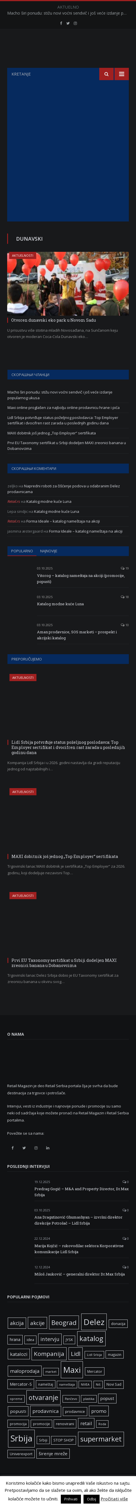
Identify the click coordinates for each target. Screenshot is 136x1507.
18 (125, 611)
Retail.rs (13, 515)
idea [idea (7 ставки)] (30, 1354)
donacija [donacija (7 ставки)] (118, 1338)
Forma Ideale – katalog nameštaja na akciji (63, 535)
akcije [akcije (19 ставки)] (37, 1337)
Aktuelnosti (22, 270)
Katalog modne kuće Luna (48, 515)
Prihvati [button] (70, 1499)
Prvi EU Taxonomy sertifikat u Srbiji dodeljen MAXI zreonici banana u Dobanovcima (64, 977)
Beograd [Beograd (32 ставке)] (64, 1336)
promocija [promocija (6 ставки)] (18, 1438)
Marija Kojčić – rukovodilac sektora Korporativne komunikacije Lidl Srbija (79, 1263)
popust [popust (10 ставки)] (107, 1412)
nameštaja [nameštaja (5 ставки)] (67, 1399)
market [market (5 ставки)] (51, 1386)
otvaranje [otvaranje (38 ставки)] (43, 1411)
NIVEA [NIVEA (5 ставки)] (85, 1399)
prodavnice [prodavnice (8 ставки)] (75, 1425)
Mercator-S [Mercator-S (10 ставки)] (21, 1398)
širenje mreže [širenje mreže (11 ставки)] (53, 1468)
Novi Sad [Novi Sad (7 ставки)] (113, 1398)
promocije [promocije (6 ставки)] (41, 1438)
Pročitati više (114, 1499)
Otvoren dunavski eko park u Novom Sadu (53, 334)
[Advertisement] (68, 165)
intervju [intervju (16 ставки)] (49, 1353)
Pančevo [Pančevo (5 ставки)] (71, 1413)
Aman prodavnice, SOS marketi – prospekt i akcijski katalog (77, 649)
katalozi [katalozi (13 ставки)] (19, 1368)
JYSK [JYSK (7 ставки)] (69, 1354)
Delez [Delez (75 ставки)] (93, 1336)
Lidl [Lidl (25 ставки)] (75, 1368)
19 (125, 582)
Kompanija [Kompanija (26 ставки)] (49, 1368)
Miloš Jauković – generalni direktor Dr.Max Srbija (79, 1288)
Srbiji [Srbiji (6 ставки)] (43, 1454)
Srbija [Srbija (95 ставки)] (21, 1452)
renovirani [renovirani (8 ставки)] (65, 1438)
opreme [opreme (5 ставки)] (16, 1413)
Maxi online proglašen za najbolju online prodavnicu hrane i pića (63, 421)
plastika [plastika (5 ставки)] (88, 1413)
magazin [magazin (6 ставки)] (114, 1368)
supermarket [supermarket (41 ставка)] (101, 1453)
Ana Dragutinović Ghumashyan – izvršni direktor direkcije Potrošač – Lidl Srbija (78, 1234)
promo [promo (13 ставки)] (98, 1425)
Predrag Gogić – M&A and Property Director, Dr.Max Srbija (81, 1206)
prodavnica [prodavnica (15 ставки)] (45, 1425)
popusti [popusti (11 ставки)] (18, 1425)
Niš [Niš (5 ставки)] (98, 1399)
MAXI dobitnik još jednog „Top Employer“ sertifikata (51, 447)
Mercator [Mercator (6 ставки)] (94, 1385)
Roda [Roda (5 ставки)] (102, 1438)
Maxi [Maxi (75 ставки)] (72, 1384)
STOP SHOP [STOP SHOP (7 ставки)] (63, 1454)
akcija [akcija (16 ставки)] (17, 1337)
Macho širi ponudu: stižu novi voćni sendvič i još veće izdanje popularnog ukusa (69, 13)
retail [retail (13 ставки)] (86, 1437)
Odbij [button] (91, 1499)
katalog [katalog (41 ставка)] (91, 1352)
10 (125, 639)
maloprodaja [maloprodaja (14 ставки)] (24, 1385)
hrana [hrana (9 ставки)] (15, 1353)
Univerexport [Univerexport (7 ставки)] (21, 1468)
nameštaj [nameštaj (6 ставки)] (45, 1398)
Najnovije (48, 565)
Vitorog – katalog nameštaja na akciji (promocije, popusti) (81, 592)
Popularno (22, 565)
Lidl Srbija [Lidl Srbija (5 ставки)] (94, 1369)
